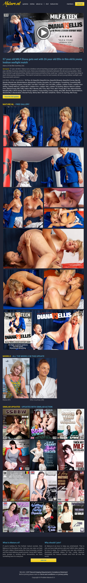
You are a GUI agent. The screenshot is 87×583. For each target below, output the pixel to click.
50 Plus (27, 80)
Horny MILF (27, 84)
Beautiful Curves (69, 80)
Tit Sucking (65, 92)
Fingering (6, 84)
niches (32, 4)
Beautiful (36, 80)
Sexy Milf (62, 90)
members (70, 4)
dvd (47, 4)
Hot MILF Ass (43, 84)
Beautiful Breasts (56, 80)
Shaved (68, 90)
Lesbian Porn (34, 86)
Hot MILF (35, 84)
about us (39, 4)
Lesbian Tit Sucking (56, 86)
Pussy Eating (43, 90)
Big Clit (77, 80)
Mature (66, 86)
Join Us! (80, 4)
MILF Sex (67, 88)
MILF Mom (25, 88)
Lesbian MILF (24, 86)
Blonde (5, 82)
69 (32, 80)
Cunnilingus (56, 82)
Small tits (52, 92)
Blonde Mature (22, 82)
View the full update (11, 97)
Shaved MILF (7, 92)
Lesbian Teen (44, 86)
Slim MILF (45, 92)
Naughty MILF (8, 90)
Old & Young (17, 90)
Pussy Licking (53, 90)
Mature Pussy (11, 88)
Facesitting (65, 82)
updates (25, 4)
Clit (50, 82)
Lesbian (58, 84)
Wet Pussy (73, 92)
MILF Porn (50, 88)
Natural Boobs (76, 88)
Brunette (45, 82)
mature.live (54, 4)
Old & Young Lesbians (30, 90)
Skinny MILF (37, 92)
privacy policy (63, 574)
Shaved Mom (17, 92)
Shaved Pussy (27, 92)
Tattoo (58, 92)
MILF (19, 88)
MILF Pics (42, 88)
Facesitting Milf (75, 82)
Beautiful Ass (45, 80)
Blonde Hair (12, 82)
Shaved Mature (76, 90)
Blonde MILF (32, 82)
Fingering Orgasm (16, 84)
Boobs (39, 82)
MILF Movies (33, 88)
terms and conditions (47, 574)
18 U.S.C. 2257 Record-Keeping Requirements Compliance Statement (43, 572)
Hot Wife (52, 84)
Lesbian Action (67, 84)
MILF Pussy (59, 88)
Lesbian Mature (13, 86)
